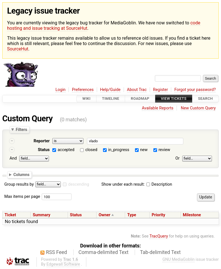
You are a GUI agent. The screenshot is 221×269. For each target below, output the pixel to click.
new (143, 149)
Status (44, 149)
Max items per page (22, 196)
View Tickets (173, 99)
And (13, 158)
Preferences (83, 89)
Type (131, 215)
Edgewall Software (63, 264)
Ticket (10, 215)
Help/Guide (110, 89)
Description (159, 184)
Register (160, 89)
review (164, 149)
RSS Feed (56, 252)
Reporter (42, 141)
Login (60, 89)
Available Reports (157, 108)
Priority (158, 215)
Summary (41, 215)
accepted (66, 149)
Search (205, 99)
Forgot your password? (195, 89)
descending (78, 184)
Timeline (110, 99)
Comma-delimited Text (103, 252)
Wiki (86, 99)
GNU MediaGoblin (178, 259)
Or (177, 158)
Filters (21, 129)
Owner (104, 215)
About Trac (137, 89)
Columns (21, 174)
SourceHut (17, 49)
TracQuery (158, 236)
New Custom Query (198, 108)
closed (91, 149)
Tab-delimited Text (160, 252)
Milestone (192, 215)
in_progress (118, 149)
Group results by (19, 184)
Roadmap (140, 99)
